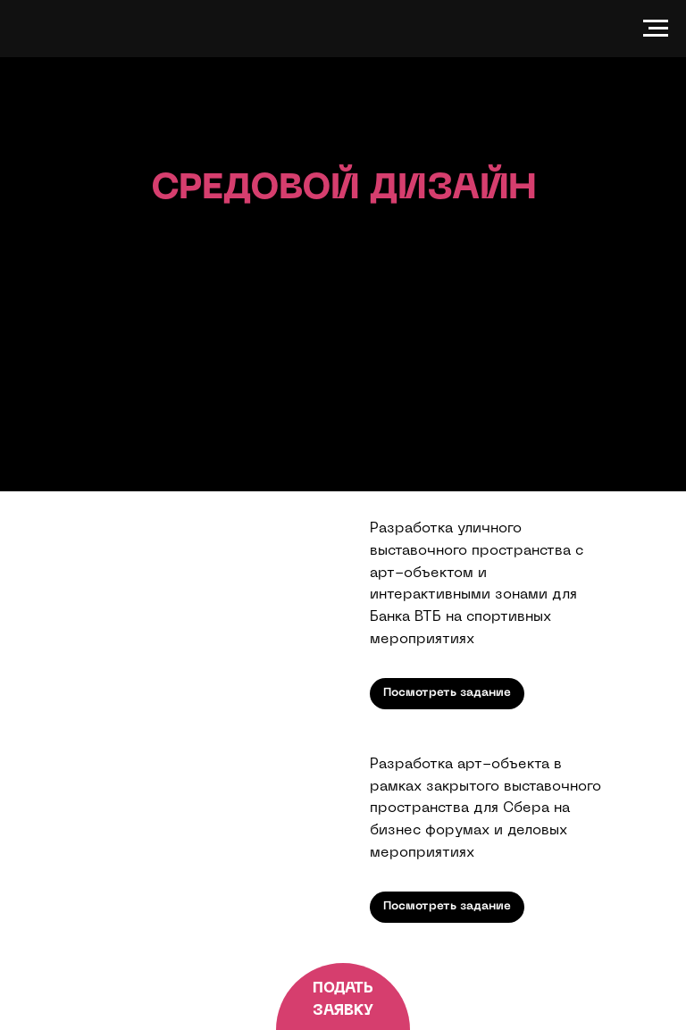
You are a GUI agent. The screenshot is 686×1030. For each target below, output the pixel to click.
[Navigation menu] (655, 29)
